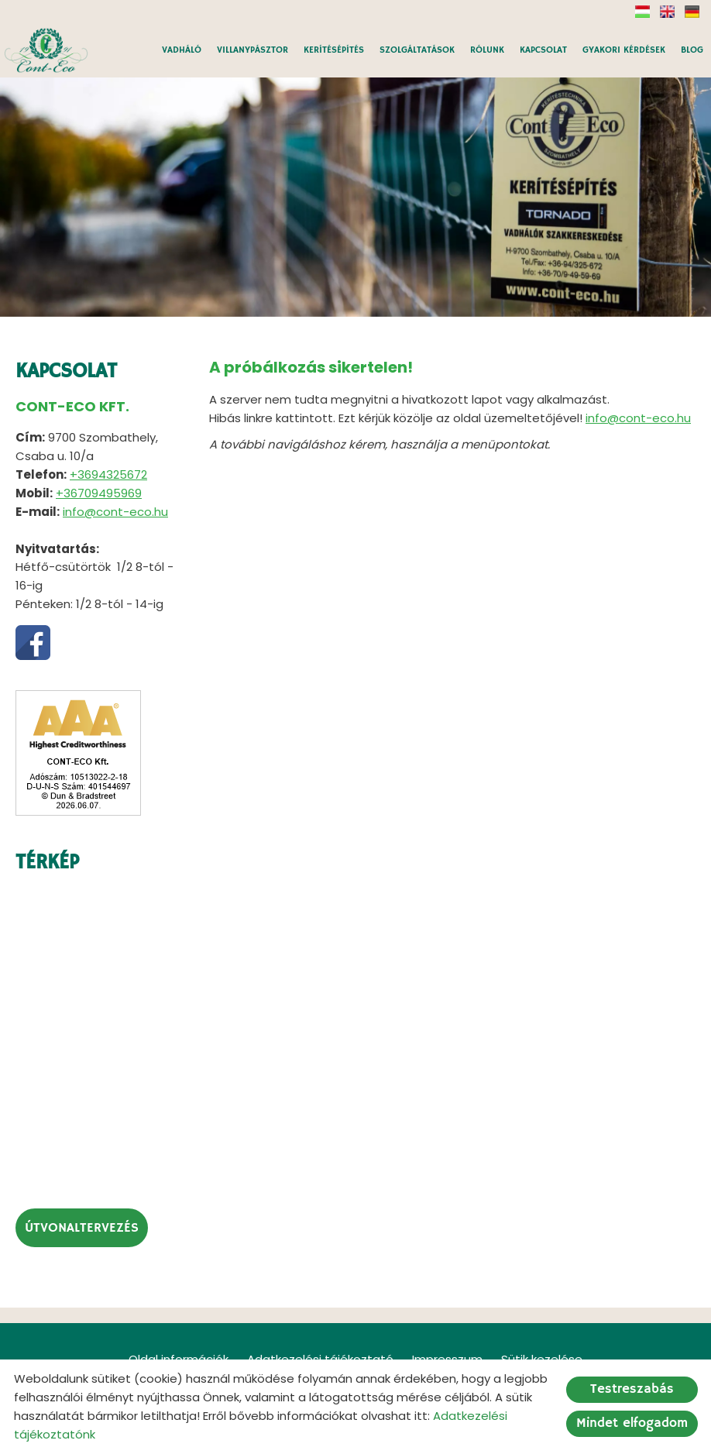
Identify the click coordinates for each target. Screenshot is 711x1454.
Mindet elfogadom (632, 1423)
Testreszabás (632, 1389)
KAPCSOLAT (543, 50)
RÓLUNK (487, 50)
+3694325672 (108, 474)
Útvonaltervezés (82, 1228)
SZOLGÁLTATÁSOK (417, 50)
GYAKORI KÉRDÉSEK (623, 50)
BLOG (692, 50)
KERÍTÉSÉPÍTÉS (334, 50)
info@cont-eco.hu (115, 512)
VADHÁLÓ (181, 50)
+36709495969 (99, 493)
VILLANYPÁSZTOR (252, 50)
